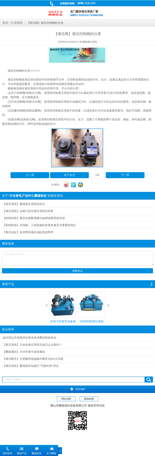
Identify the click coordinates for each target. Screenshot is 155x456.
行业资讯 (17, 22)
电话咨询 (7, 453)
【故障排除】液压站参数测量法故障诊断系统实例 (34, 218)
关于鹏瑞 (51, 453)
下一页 (125, 175)
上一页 (30, 175)
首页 (5, 22)
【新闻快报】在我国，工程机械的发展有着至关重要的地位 (39, 225)
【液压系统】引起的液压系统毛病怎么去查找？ (32, 344)
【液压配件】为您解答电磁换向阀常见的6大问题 (33, 358)
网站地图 (66, 398)
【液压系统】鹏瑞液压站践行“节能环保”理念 (31, 365)
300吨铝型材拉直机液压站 (91, 310)
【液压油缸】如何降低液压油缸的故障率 (28, 232)
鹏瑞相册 (89, 398)
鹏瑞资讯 (36, 453)
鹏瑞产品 (22, 453)
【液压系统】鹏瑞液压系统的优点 (24, 204)
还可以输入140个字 (77, 258)
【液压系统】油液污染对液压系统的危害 (28, 211)
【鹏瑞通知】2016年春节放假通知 (24, 351)
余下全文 (69, 175)
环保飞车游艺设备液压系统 (63, 310)
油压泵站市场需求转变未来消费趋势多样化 (29, 337)
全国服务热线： (72, 3)
